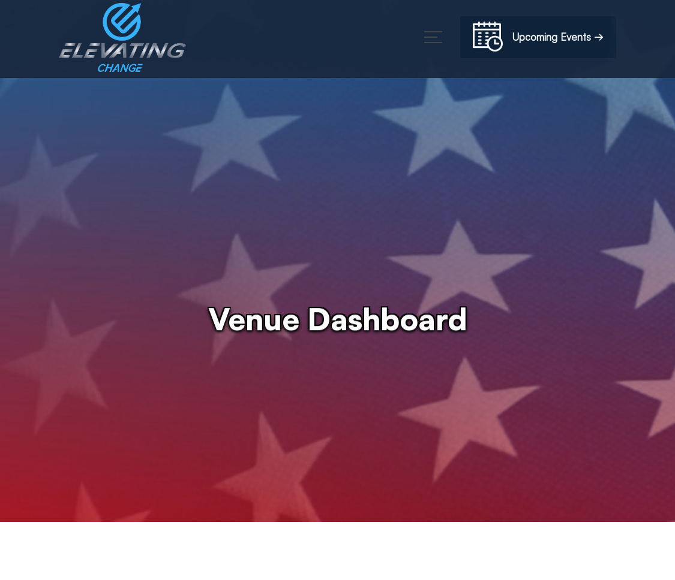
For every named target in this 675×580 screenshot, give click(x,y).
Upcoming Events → (538, 39)
